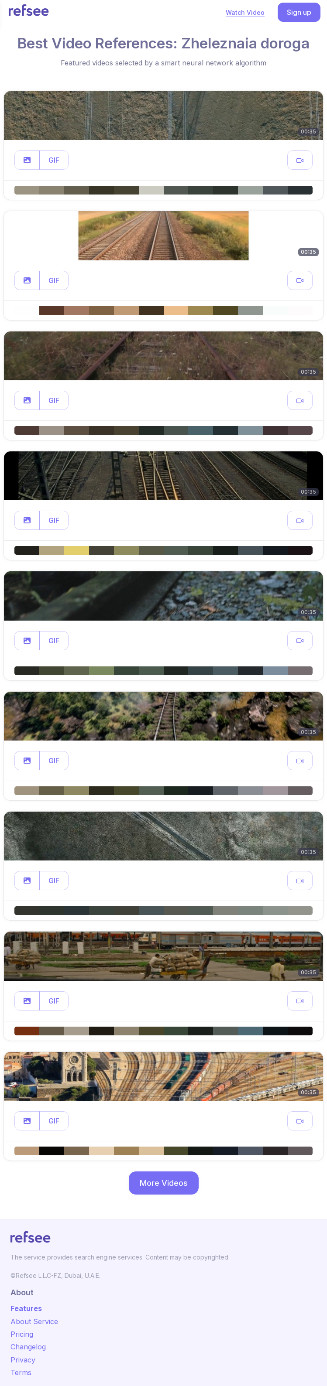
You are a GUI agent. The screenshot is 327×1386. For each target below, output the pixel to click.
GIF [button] (53, 160)
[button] (27, 160)
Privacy (22, 1359)
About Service (34, 1321)
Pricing (21, 1334)
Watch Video (245, 12)
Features (26, 1308)
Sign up (299, 12)
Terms (20, 1372)
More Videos (164, 1183)
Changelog (28, 1346)
